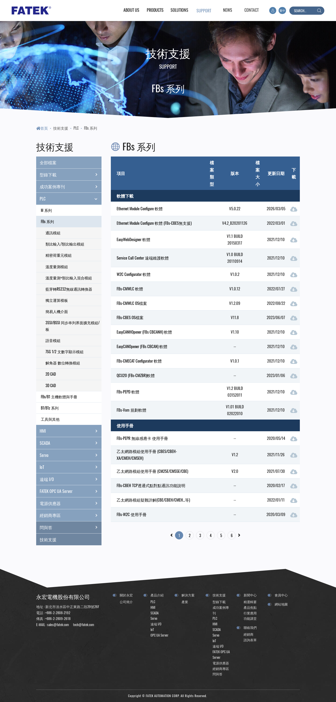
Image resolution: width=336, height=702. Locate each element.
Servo (71, 455)
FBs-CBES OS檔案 (130, 317)
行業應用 (250, 612)
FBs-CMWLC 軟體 (130, 289)
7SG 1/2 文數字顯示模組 (65, 351)
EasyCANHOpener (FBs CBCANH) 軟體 (144, 332)
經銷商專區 (71, 515)
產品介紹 (157, 594)
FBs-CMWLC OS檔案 (132, 303)
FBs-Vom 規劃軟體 (131, 410)
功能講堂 (250, 618)
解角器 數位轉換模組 (63, 363)
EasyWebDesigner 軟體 (133, 239)
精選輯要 (250, 601)
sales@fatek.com (58, 624)
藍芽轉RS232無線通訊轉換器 (69, 289)
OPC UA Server (159, 635)
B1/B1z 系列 (50, 408)
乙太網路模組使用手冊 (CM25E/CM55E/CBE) (152, 471)
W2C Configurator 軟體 (133, 274)
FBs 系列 (90, 128)
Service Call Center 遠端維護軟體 (143, 258)
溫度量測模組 (57, 266)
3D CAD (51, 385)
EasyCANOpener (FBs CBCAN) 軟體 (142, 346)
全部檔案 (48, 162)
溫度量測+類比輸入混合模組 (69, 278)
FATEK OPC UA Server (71, 491)
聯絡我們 (250, 627)
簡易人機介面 (57, 311)
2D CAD (51, 374)
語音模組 (53, 340)
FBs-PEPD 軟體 (128, 392)
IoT (71, 467)
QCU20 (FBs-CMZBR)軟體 (136, 375)
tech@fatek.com (83, 624)
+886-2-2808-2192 (57, 612)
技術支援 (60, 128)
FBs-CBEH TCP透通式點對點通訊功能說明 (151, 485)
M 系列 (46, 210)
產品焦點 (250, 607)
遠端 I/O (71, 479)
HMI (71, 431)
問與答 (71, 527)
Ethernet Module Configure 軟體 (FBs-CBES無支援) (154, 223)
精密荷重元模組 (59, 255)
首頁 (42, 128)
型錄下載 (71, 174)
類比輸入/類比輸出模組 (65, 244)
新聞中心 (250, 594)
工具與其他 (50, 419)
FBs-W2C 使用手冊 (132, 514)
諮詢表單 (250, 639)
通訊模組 (53, 232)
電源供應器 (71, 503)
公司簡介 (126, 601)
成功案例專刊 (71, 186)
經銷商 (248, 634)
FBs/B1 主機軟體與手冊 (59, 396)
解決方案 (188, 594)
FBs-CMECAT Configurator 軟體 (139, 361)
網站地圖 (281, 604)
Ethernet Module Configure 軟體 (140, 208)
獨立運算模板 (57, 300)
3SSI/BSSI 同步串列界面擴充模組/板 (73, 326)
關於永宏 (126, 594)
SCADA (71, 443)
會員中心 (281, 594)
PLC (76, 128)
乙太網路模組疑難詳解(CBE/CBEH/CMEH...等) (153, 500)
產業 (185, 601)
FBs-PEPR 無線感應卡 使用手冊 (142, 438)
